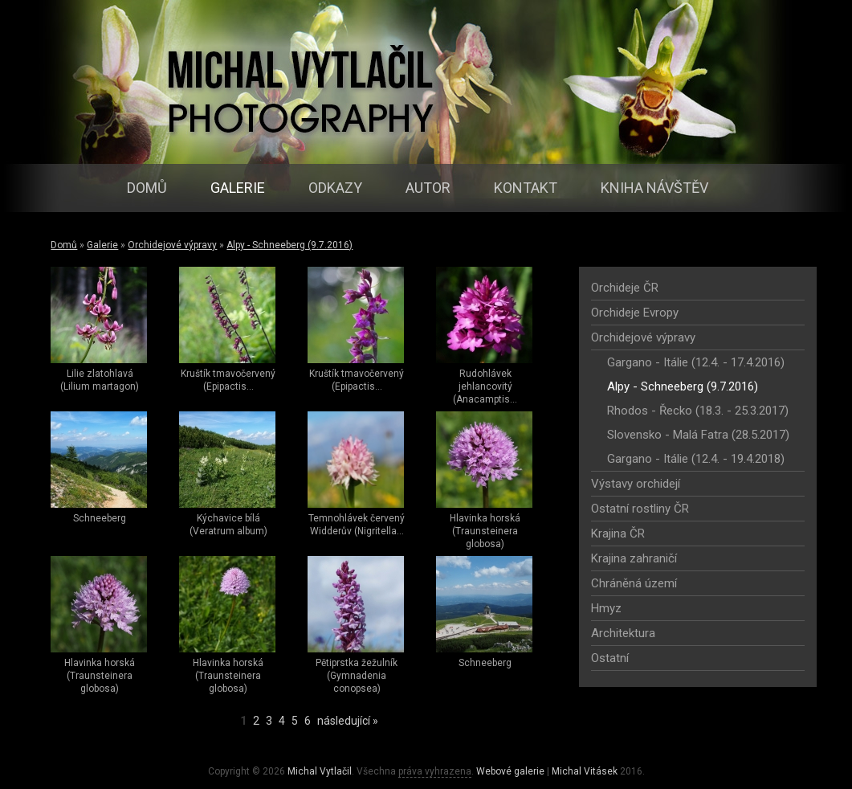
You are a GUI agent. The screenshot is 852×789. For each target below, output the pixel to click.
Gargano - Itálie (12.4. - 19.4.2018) (696, 459)
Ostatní (610, 658)
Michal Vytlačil (319, 771)
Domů (147, 187)
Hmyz (606, 608)
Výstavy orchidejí (635, 483)
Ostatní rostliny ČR (640, 508)
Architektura (623, 633)
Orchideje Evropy (635, 312)
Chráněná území (634, 583)
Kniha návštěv (654, 187)
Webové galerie (510, 771)
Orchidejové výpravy (172, 245)
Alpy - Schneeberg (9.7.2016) (289, 245)
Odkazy (335, 187)
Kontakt (525, 187)
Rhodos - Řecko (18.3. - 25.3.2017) (698, 410)
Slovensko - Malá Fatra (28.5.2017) (698, 434)
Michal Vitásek (585, 771)
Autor (428, 187)
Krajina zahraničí (634, 558)
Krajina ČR (618, 533)
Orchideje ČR (624, 287)
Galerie (237, 187)
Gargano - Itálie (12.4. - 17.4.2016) (696, 362)
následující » (347, 720)
